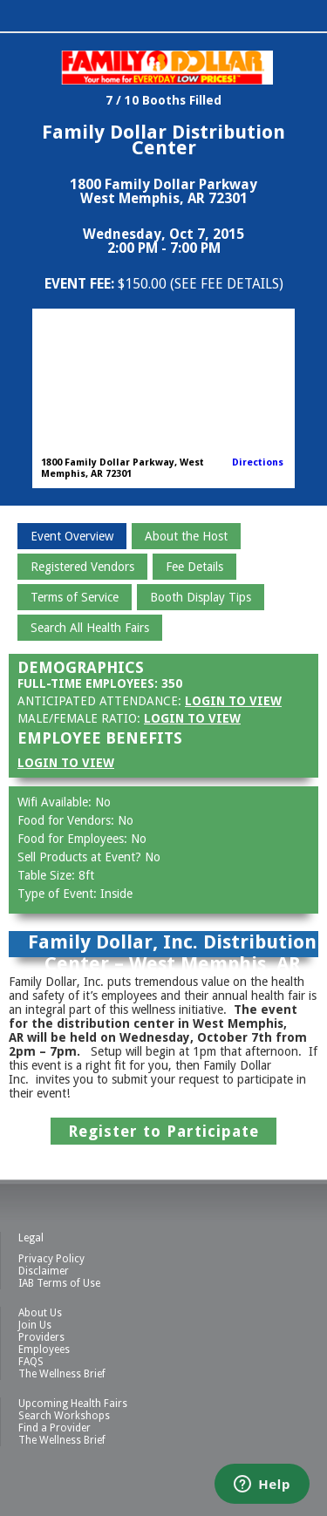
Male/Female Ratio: (78, 718)
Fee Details (194, 567)
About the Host (186, 536)
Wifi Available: (56, 802)
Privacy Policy (51, 1259)
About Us (40, 1313)
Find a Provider (54, 1428)
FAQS (31, 1362)
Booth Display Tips (200, 597)
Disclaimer (43, 1271)
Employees (44, 1349)
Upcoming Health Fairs (72, 1403)
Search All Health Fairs (90, 628)
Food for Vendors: (67, 820)
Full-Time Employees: (87, 683)
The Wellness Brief (62, 1374)
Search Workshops (64, 1416)
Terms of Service (75, 597)
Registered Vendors (82, 567)
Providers (41, 1337)
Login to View (233, 701)
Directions (257, 462)
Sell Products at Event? (81, 857)
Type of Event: (58, 894)
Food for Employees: (74, 839)
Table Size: (47, 875)
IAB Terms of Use (59, 1283)
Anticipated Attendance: (99, 701)
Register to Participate (163, 1131)
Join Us (34, 1325)
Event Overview (72, 536)
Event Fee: (81, 283)
